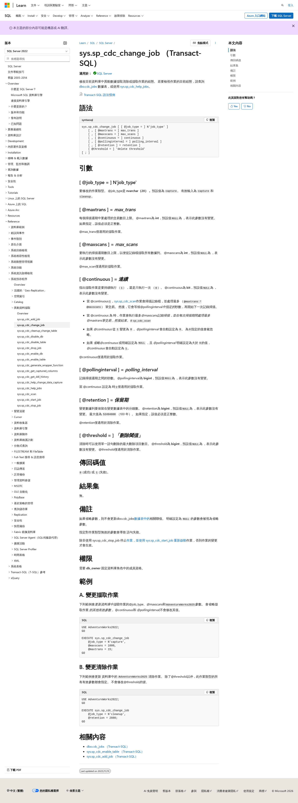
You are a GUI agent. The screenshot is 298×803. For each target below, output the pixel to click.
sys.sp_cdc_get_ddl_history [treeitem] (33, 376)
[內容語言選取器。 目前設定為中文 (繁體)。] (15, 791)
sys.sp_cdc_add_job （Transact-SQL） (112, 756)
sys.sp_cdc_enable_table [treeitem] (31, 359)
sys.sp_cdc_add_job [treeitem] (28, 319)
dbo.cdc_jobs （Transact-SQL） (108, 746)
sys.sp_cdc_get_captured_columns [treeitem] (37, 371)
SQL (92, 43)
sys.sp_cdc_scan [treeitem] (26, 394)
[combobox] (37, 51)
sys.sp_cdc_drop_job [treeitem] (29, 348)
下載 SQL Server (281, 15)
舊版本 (167, 791)
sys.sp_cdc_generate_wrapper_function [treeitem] (40, 365)
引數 (233, 55)
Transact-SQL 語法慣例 (99, 95)
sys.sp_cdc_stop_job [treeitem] (29, 405)
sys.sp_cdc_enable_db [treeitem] (30, 353)
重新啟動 (179, 540)
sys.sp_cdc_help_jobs (134, 86)
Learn (82, 43)
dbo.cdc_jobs (88, 86)
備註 (233, 70)
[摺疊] (65, 42)
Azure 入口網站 (256, 15)
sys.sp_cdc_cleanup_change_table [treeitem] (37, 330)
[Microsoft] (7, 5)
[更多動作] (215, 43)
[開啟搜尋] (282, 5)
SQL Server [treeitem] (14, 66)
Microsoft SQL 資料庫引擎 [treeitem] (27, 95)
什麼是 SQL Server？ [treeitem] (23, 89)
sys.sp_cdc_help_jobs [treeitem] (29, 388)
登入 (290, 5)
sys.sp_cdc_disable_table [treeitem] (31, 342)
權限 (233, 75)
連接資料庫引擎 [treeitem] (20, 100)
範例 (233, 80)
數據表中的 (142, 518)
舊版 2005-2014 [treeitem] (17, 77)
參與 (194, 791)
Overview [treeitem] (19, 284)
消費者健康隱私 (226, 791)
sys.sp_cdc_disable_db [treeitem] (30, 336)
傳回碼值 (235, 60)
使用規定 (248, 791)
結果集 (234, 65)
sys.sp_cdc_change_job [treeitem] (30, 325)
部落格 (179, 791)
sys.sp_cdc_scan (125, 301)
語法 (233, 50)
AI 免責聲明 (151, 791)
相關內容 (235, 85)
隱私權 (205, 791)
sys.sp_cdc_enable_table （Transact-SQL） (115, 751)
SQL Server (105, 43)
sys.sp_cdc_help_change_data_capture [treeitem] (39, 382)
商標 (261, 791)
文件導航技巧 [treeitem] (16, 72)
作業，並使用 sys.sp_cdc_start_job (149, 540)
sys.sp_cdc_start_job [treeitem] (29, 399)
